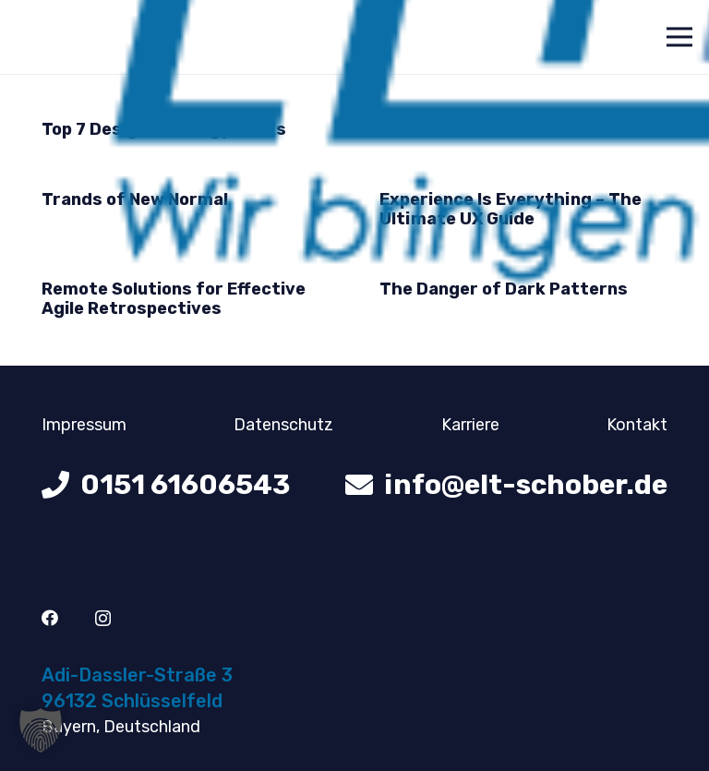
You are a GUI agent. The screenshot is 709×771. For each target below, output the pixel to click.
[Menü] (680, 37)
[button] (40, 730)
